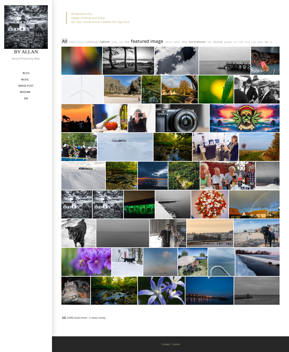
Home (176, 344)
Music (25, 79)
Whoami (25, 92)
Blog (26, 73)
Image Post (26, 85)
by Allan (26, 51)
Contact (165, 344)
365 (26, 98)
